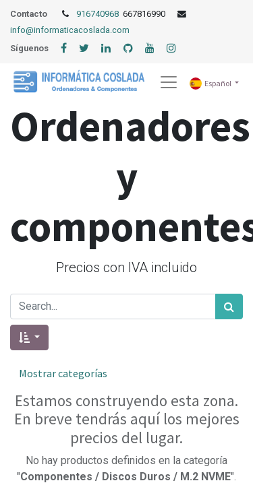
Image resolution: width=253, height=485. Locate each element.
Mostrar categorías (63, 373)
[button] (29, 337)
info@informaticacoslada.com (70, 30)
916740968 (98, 14)
